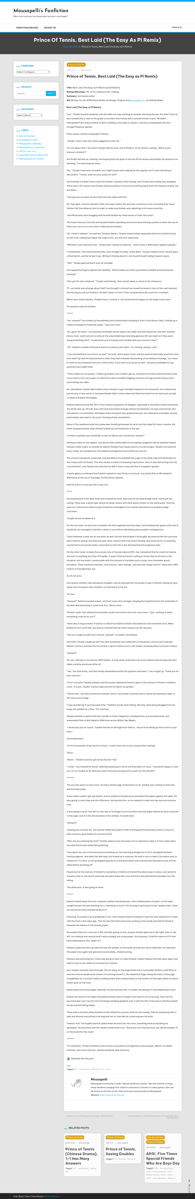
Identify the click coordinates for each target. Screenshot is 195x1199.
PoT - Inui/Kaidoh (82, 1069)
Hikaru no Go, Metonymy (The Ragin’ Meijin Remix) (92, 1116)
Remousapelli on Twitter (31, 158)
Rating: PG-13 (98, 1069)
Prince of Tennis (76, 64)
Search (177, 27)
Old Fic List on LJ (28, 151)
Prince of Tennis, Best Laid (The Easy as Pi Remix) (112, 76)
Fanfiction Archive (27, 28)
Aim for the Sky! (27, 136)
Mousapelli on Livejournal (32, 147)
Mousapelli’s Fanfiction (40, 10)
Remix (108, 1069)
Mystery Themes (51, 1196)
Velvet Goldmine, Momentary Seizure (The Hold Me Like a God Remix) (154, 1117)
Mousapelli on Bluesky (30, 143)
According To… (139, 100)
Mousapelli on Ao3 (28, 139)
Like (69, 1065)
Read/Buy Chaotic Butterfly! (33, 155)
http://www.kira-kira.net (112, 1095)
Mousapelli (88, 70)
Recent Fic (50, 28)
